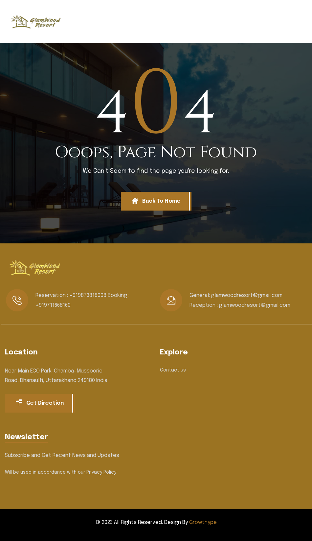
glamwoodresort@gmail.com (246, 295)
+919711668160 (53, 305)
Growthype (203, 522)
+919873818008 (87, 295)
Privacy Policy (101, 472)
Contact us (173, 370)
